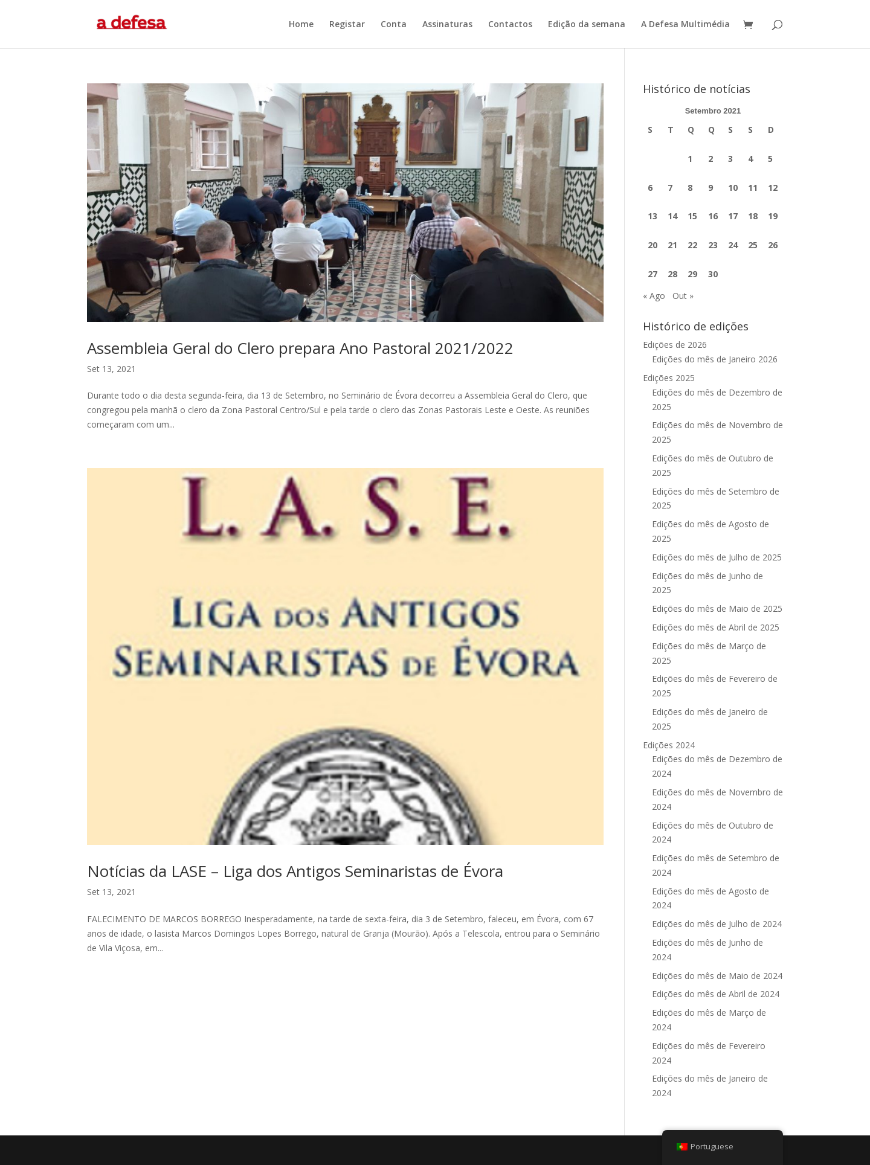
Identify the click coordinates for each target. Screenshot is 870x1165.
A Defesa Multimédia (685, 25)
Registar (347, 25)
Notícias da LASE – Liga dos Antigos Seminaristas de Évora (295, 871)
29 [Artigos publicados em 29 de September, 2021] (692, 274)
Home (301, 25)
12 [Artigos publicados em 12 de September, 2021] (773, 187)
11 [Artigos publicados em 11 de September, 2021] (753, 187)
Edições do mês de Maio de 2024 (717, 975)
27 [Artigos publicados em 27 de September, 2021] (652, 274)
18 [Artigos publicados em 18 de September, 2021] (753, 216)
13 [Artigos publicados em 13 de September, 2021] (652, 216)
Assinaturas (447, 25)
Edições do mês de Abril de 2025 (715, 627)
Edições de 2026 (675, 344)
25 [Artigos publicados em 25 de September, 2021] (753, 245)
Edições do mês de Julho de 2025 (717, 557)
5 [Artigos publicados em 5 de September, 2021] (770, 158)
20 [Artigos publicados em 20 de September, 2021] (652, 245)
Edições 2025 (669, 378)
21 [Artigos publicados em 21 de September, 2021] (672, 245)
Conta (394, 25)
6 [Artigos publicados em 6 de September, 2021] (650, 187)
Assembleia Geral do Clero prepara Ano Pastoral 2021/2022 (300, 348)
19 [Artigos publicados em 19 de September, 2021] (773, 216)
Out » (683, 295)
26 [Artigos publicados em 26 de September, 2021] (773, 245)
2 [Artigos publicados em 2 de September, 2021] (710, 158)
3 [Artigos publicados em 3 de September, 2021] (730, 158)
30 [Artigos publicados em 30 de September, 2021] (713, 274)
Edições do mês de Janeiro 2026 (715, 359)
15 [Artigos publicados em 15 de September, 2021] (692, 216)
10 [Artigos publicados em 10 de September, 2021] (733, 187)
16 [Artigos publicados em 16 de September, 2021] (713, 216)
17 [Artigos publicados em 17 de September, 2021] (733, 216)
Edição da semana (586, 25)
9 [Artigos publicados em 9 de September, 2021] (710, 187)
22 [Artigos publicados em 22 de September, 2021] (692, 245)
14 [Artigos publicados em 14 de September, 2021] (672, 216)
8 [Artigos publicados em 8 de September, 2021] (690, 187)
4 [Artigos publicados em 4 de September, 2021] (750, 158)
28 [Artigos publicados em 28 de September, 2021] (672, 274)
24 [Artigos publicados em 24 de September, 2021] (733, 245)
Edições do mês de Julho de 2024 (717, 923)
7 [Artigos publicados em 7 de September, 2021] (670, 187)
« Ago (654, 295)
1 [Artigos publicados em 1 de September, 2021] (690, 158)
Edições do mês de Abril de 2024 (715, 994)
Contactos (510, 25)
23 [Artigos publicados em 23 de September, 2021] (713, 245)
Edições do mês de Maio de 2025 (717, 608)
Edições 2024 (669, 745)
